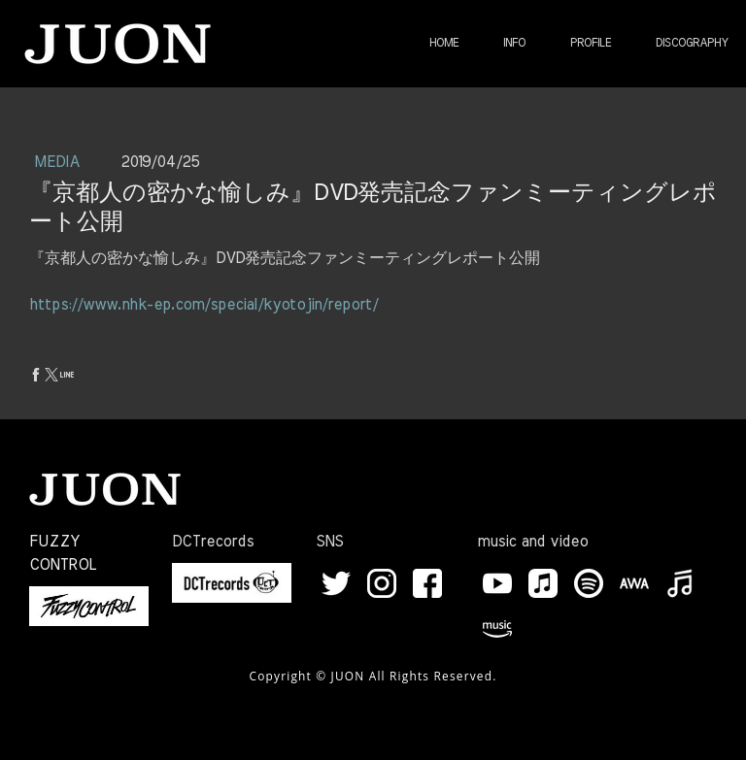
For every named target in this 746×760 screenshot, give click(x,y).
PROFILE (590, 43)
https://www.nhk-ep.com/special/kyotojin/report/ (203, 305)
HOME (443, 43)
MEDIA (59, 162)
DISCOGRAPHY (692, 43)
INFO (514, 43)
